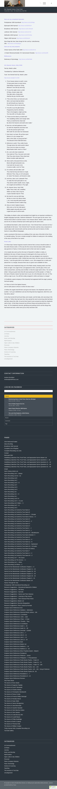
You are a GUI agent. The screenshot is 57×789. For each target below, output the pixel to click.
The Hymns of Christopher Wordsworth (15, 692)
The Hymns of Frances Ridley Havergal (15, 696)
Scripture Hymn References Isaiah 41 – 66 (16, 628)
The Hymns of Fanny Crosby (12, 694)
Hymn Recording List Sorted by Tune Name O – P (18, 539)
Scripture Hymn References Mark (13, 642)
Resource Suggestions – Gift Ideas (14, 589)
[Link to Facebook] (51, 3)
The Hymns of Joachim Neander (13, 708)
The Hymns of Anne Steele (11, 682)
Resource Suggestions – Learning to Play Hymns (18, 596)
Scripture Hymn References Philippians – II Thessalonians (20, 657)
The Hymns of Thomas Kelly (12, 723)
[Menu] (43, 3)
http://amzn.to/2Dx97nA (29, 49)
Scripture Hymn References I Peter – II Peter (16, 619)
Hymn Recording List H (10, 489)
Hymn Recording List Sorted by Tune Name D (17, 519)
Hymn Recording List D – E (12, 482)
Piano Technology (9, 349)
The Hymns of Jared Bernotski (12, 705)
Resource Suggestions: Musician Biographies (17, 603)
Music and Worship (9, 338)
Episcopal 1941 (8, 455)
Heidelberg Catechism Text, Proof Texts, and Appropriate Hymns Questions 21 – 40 (27, 462)
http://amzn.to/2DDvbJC (23, 38)
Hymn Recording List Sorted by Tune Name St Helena (19, 548)
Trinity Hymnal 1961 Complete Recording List (17, 728)
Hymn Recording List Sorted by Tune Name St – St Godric (20, 546)
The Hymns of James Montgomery (14, 703)
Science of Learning (10, 352)
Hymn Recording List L (10, 496)
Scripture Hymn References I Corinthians (15, 614)
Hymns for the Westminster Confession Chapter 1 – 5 (19, 566)
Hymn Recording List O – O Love (13, 500)
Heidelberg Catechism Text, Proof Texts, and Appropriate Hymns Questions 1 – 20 (27, 460)
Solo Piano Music (9, 680)
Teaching (6, 354)
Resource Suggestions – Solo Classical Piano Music (19, 598)
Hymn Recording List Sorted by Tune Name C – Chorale (20, 514)
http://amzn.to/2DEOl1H (25, 25)
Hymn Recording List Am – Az (12, 475)
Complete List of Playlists (11, 448)
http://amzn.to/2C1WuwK (26, 28)
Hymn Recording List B (10, 478)
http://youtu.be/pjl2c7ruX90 (11, 78)
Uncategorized (8, 358)
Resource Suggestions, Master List (14, 601)
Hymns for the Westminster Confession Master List (18, 580)
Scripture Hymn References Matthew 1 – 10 (16, 646)
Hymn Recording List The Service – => (15, 560)
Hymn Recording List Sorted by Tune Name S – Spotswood (21, 544)
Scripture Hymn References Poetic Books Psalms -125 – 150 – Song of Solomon (27, 669)
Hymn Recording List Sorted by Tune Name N (17, 537)
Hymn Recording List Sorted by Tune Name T (17, 551)
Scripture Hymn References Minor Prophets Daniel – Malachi (21, 651)
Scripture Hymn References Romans (14, 678)
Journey (6, 336)
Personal (6, 345)
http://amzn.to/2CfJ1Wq (25, 35)
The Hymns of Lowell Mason (12, 717)
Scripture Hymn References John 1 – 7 (15, 632)
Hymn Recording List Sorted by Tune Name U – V (18, 553)
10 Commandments (9, 331)
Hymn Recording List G (10, 487)
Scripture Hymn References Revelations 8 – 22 (17, 676)
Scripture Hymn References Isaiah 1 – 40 (15, 626)
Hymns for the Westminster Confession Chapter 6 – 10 (19, 578)
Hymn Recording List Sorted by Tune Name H (17, 526)
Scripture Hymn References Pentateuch (15, 653)
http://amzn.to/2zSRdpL (28, 22)
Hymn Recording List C (10, 480)
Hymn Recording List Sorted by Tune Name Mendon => (19, 535)
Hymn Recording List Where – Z (13, 564)
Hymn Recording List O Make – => (14, 503)
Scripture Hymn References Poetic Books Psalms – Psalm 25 (21, 660)
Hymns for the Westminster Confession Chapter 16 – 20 (20, 571)
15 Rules (6, 333)
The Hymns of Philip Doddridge (13, 719)
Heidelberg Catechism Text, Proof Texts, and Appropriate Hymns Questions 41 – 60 (27, 464)
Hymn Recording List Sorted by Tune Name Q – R (18, 541)
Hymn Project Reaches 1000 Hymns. (18, 408)
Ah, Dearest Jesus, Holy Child (13, 9)
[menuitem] (39, 3)
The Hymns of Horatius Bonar (12, 698)
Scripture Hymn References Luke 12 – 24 (15, 639)
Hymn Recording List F (10, 485)
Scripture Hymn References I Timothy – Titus (16, 621)
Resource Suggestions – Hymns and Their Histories (18, 594)
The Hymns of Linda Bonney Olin (13, 714)
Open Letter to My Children (11, 343)
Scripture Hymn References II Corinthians (16, 623)
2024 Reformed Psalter (10, 441)
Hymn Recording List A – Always (13, 473)
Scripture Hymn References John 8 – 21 (15, 635)
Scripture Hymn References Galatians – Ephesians (18, 610)
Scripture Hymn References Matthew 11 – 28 (17, 648)
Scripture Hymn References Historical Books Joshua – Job (20, 612)
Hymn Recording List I (10, 491)
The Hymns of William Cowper (12, 726)
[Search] (39, 3)
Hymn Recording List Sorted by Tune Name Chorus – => (20, 516)
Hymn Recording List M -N (11, 498)
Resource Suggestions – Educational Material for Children (20, 587)
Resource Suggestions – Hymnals (13, 591)
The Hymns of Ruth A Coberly (12, 721)
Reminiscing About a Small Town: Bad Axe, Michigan (22, 399)
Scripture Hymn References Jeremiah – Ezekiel (17, 630)
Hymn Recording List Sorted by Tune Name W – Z (18, 555)
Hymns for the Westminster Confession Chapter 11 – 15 (20, 569)
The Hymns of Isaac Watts (11, 701)
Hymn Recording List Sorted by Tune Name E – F (18, 521)
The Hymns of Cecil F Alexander (13, 687)
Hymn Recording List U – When (13, 562)
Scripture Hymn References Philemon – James (17, 655)
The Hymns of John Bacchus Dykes (14, 710)
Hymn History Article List (11, 471)
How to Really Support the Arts (16, 403)
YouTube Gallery (9, 730)
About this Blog (8, 444)
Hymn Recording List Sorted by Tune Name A (17, 510)
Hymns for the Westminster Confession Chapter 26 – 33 (20, 576)
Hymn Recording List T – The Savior (14, 557)
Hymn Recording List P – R (12, 505)
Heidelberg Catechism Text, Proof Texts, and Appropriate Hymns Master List (25, 457)
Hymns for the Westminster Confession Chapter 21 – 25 (20, 573)
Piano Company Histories (11, 347)
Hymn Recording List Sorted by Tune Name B (17, 512)
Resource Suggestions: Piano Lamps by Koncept (18, 605)
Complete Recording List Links (12, 450)
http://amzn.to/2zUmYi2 (24, 32)
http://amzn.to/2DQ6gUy (14, 43)
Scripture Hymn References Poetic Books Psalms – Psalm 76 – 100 (23, 664)
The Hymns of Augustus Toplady (13, 685)
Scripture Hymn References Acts (13, 607)
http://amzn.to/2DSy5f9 (41, 53)
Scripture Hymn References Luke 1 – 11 (15, 637)
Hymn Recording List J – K (11, 494)
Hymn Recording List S (10, 507)
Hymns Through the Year (11, 582)
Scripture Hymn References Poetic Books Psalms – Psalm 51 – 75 (23, 662)
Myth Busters (8, 340)
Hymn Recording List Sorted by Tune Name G (17, 523)
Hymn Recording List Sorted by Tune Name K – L (18, 530)
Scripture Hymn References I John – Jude (16, 617)
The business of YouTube (11, 356)
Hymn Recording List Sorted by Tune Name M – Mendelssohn (21, 532)
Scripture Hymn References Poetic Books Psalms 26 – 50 (20, 671)
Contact (6, 453)
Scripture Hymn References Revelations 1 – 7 (17, 673)
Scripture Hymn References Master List (15, 644)
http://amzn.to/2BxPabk (25, 59)
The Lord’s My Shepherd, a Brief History (19, 413)
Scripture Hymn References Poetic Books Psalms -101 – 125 (21, 667)
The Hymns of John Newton (12, 712)
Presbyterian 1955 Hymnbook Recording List (16, 585)
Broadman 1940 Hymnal (11, 446)
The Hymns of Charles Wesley (12, 689)
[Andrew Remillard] (23, 3)
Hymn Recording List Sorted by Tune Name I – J (17, 528)
